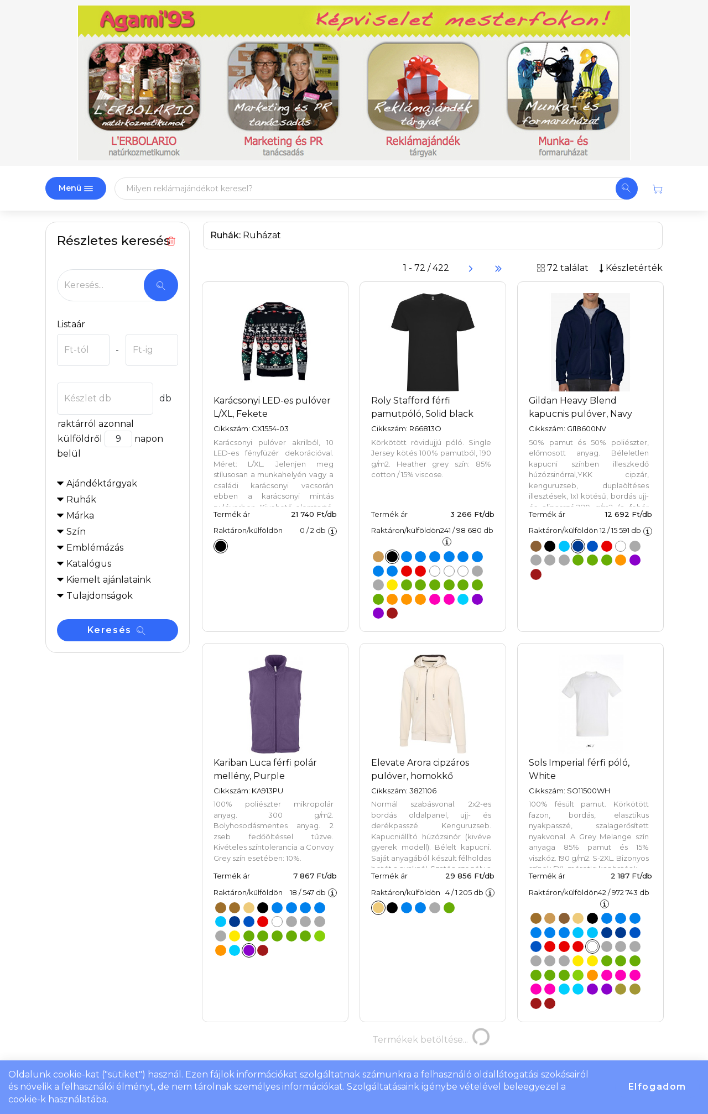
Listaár (71, 324)
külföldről (79, 438)
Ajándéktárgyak (101, 483)
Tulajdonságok (99, 595)
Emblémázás (94, 547)
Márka (80, 515)
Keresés (116, 630)
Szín (76, 531)
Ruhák (81, 499)
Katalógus (88, 563)
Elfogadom (657, 1086)
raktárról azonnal (95, 424)
